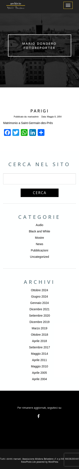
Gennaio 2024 (39, 303)
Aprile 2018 (39, 341)
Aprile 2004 (39, 379)
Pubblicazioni (39, 250)
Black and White (39, 231)
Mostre (39, 237)
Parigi (39, 111)
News (39, 244)
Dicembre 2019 (39, 322)
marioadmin (33, 117)
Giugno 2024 (39, 296)
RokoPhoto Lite (28, 461)
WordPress (53, 461)
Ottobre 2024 (39, 290)
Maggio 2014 (39, 353)
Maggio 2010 (39, 366)
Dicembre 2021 (39, 309)
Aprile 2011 (39, 360)
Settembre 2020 (39, 315)
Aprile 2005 (39, 372)
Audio (39, 225)
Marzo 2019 (39, 328)
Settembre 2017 (39, 347)
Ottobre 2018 (39, 334)
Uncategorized (39, 256)
